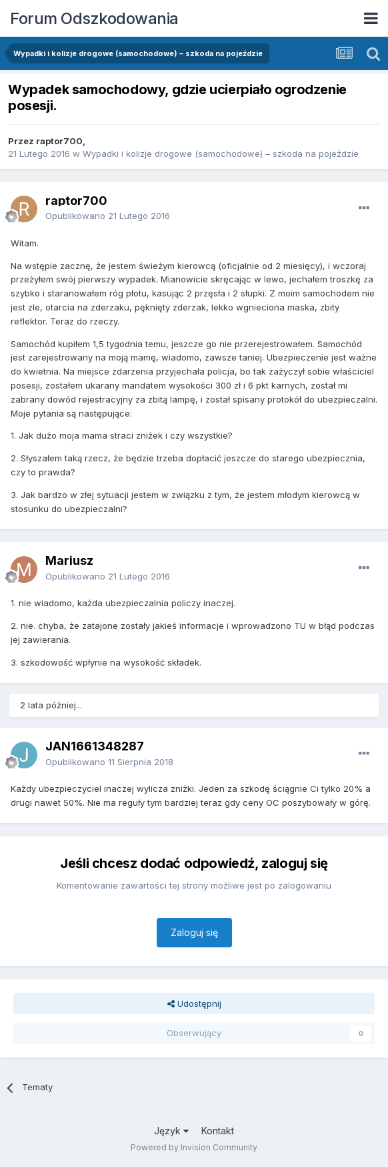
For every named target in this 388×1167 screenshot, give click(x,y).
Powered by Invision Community (194, 1147)
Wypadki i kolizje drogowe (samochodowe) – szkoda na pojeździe (221, 153)
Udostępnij (194, 1003)
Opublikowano (107, 215)
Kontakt (217, 1130)
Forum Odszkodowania (94, 18)
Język (171, 1130)
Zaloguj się (194, 932)
